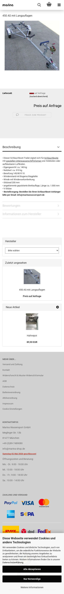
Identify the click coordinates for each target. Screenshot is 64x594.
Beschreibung (11, 147)
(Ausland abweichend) (39, 96)
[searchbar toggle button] (39, 5)
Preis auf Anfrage (48, 106)
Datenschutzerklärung (12, 562)
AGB (4, 381)
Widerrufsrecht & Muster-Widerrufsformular (22, 375)
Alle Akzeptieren (32, 569)
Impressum (7, 403)
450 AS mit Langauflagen (32, 289)
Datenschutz (8, 386)
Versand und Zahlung (12, 364)
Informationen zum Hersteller (21, 214)
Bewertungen (11, 205)
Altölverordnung (9, 398)
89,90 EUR (32, 342)
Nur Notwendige (32, 579)
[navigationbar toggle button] (59, 5)
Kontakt (6, 370)
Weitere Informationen (32, 587)
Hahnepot (32, 335)
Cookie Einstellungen (12, 409)
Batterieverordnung (11, 392)
